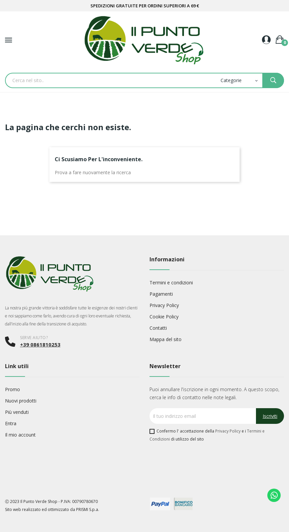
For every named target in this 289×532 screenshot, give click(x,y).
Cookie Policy (164, 316)
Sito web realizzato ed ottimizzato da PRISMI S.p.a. (52, 509)
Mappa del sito (166, 339)
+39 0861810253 (40, 344)
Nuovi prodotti (20, 400)
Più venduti (17, 412)
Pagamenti (161, 294)
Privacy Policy (164, 305)
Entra (10, 423)
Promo (12, 389)
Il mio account (20, 435)
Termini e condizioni (171, 282)
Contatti (158, 328)
